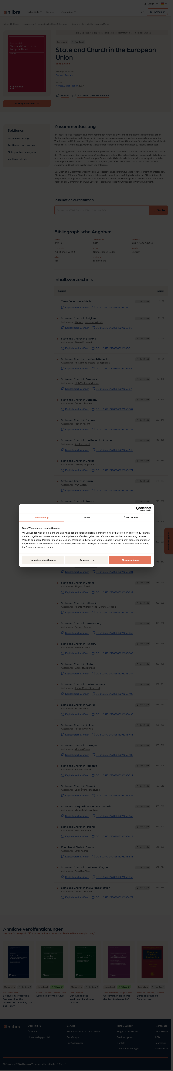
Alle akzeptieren (130, 560)
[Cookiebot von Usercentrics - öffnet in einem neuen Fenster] (138, 509)
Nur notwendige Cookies (43, 560)
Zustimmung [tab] (42, 517)
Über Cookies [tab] (131, 517)
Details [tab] (86, 517)
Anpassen (86, 560)
